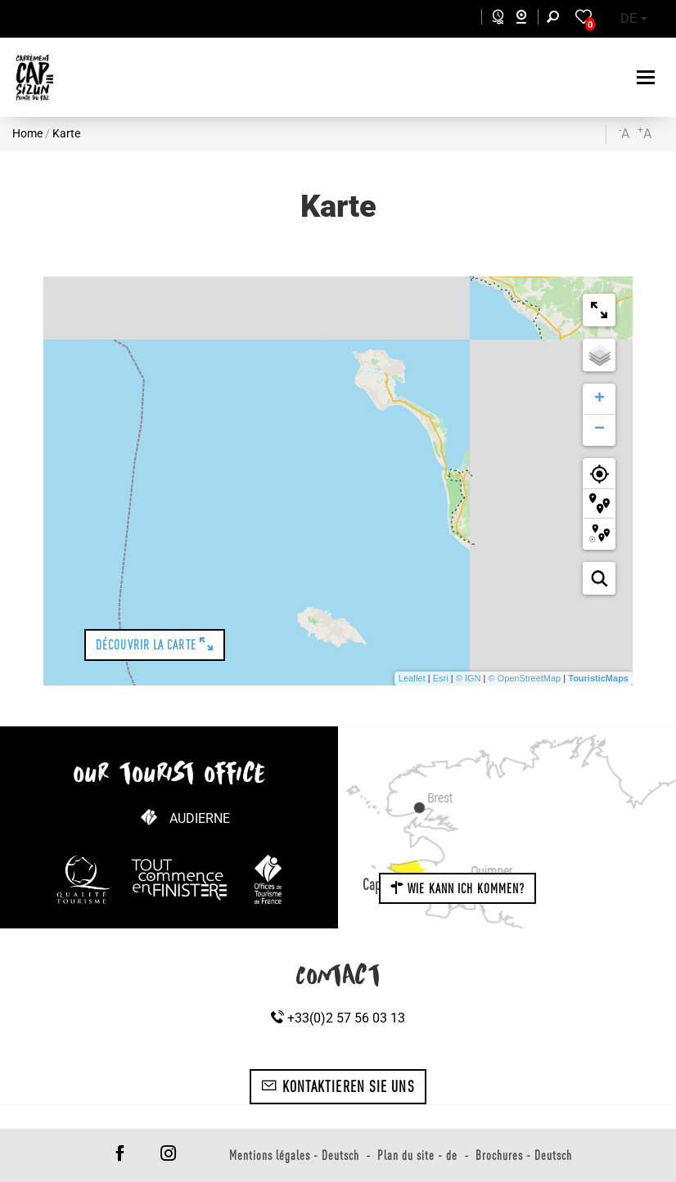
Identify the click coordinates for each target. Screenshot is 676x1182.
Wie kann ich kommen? (457, 888)
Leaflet (412, 678)
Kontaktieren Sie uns (337, 1086)
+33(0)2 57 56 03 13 (338, 1018)
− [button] (599, 429)
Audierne (199, 818)
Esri (440, 678)
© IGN (468, 678)
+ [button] (599, 399)
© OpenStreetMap (524, 678)
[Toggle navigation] (648, 77)
